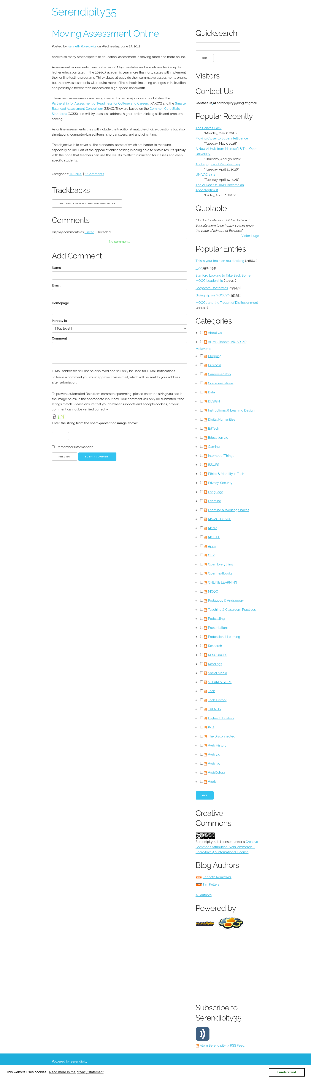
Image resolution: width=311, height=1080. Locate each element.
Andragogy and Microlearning (218, 164)
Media (212, 528)
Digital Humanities (221, 419)
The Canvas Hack (209, 128)
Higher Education (221, 718)
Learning (214, 501)
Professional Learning (224, 637)
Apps (212, 546)
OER (211, 555)
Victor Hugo (250, 236)
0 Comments (94, 174)
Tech (211, 691)
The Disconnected (221, 736)
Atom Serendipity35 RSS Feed (222, 1045)
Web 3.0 (214, 763)
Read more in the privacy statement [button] (76, 1072)
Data (211, 392)
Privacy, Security (220, 483)
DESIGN (214, 401)
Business (214, 365)
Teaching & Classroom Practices (232, 610)
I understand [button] (287, 1072)
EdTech (213, 428)
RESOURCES (217, 655)
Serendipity (78, 1061)
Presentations (218, 628)
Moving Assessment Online (105, 33)
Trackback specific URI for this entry (87, 203)
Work (212, 782)
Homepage (60, 303)
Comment (59, 338)
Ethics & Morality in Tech (226, 474)
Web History (217, 745)
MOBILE (214, 537)
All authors (204, 895)
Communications (220, 383)
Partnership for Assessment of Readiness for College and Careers (100, 103)
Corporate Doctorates (212, 288)
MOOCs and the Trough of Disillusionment (227, 303)
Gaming (214, 447)
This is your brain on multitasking (220, 261)
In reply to (59, 321)
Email (56, 285)
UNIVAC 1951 (205, 175)
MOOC (213, 591)
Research (215, 646)
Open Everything (220, 564)
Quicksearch (216, 33)
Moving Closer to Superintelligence (222, 138)
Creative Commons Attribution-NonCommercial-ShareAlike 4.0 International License (227, 847)
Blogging (215, 356)
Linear (89, 232)
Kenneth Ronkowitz (82, 46)
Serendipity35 (84, 11)
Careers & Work (219, 374)
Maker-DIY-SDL (219, 519)
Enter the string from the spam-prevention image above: (95, 423)
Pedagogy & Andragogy (226, 601)
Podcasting (216, 619)
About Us (215, 333)
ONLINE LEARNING (222, 582)
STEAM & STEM (220, 682)
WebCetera (216, 773)
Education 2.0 (218, 438)
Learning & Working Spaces (228, 510)
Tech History (217, 700)
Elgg (199, 268)
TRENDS (75, 174)
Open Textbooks (220, 573)
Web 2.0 (214, 754)
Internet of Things (221, 456)
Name (56, 268)
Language (215, 492)
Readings (215, 664)
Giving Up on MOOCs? (212, 295)
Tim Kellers (211, 884)
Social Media (217, 673)
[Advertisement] (253, 965)
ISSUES (213, 465)
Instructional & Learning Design (231, 410)
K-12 (211, 727)
